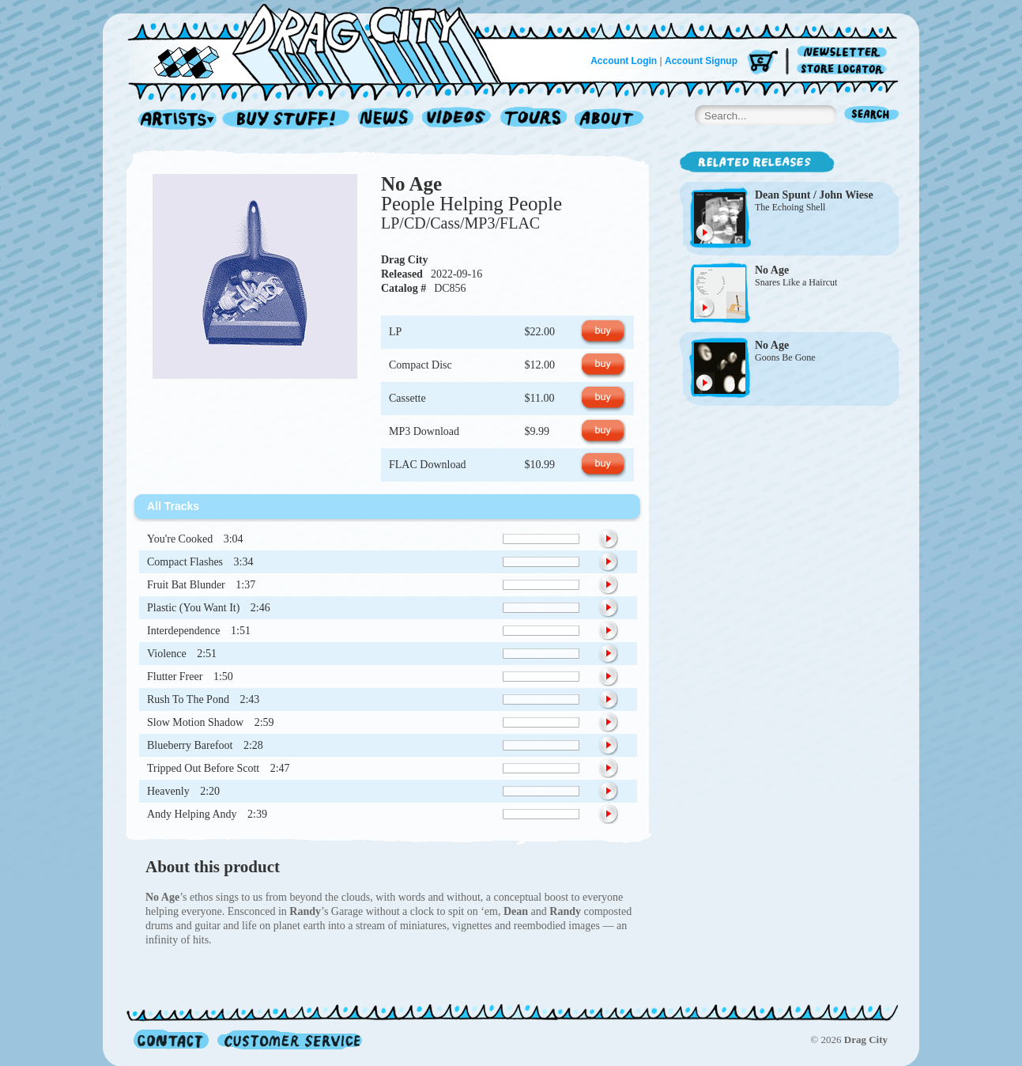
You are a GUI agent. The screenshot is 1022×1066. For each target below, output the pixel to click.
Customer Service (288, 1039)
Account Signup (701, 60)
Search (872, 116)
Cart (763, 63)
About (609, 119)
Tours (533, 119)
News (386, 119)
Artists (173, 119)
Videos (457, 119)
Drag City (404, 260)
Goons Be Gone (785, 357)
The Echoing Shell (790, 207)
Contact (171, 1039)
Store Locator (844, 69)
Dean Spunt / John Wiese (814, 195)
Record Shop (288, 119)
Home (324, 42)
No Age (411, 184)
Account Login (623, 60)
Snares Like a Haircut (796, 282)
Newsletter (844, 52)
